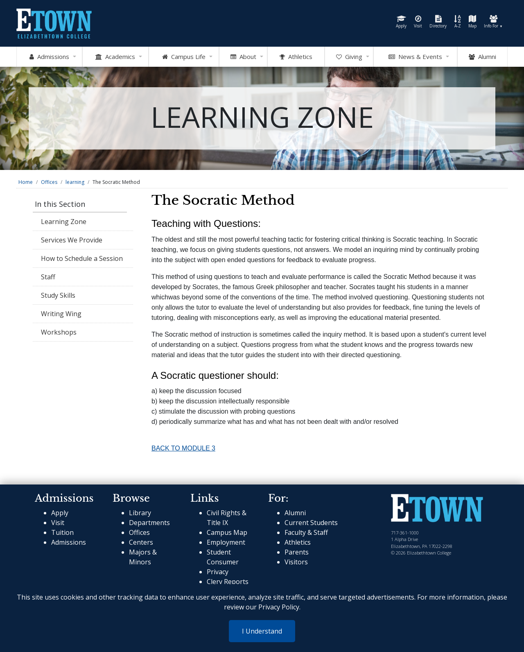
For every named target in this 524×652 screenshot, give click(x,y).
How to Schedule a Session (82, 258)
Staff (48, 276)
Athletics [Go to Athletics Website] (296, 57)
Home (25, 182)
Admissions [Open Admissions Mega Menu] (49, 57)
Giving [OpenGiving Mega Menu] (349, 57)
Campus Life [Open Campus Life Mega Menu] (184, 57)
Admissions (68, 542)
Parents (297, 552)
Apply (401, 22)
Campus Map (227, 532)
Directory (438, 22)
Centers (141, 542)
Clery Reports (227, 581)
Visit (418, 22)
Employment (226, 542)
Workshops (59, 332)
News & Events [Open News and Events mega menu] (415, 57)
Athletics (298, 542)
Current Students (311, 522)
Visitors (296, 561)
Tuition (62, 532)
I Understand (262, 631)
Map (472, 22)
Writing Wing (61, 313)
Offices (49, 182)
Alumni (482, 57)
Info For (493, 22)
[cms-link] (437, 509)
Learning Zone (63, 221)
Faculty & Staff (306, 532)
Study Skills (58, 295)
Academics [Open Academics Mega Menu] (115, 57)
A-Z (457, 22)
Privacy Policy (278, 606)
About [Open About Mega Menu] (243, 57)
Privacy (217, 571)
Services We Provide (71, 239)
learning (75, 182)
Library (140, 512)
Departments (149, 522)
